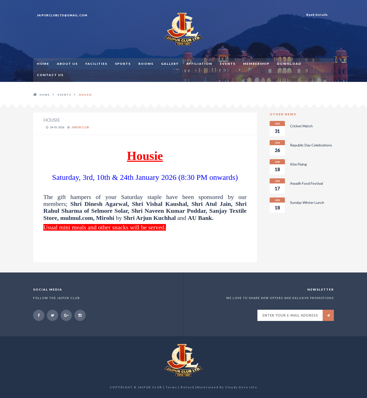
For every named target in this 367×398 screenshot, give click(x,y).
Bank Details (317, 14)
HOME (43, 64)
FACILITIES (96, 64)
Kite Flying (288, 167)
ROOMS (145, 64)
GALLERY (170, 64)
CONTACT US (50, 75)
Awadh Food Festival (296, 186)
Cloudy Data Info (241, 387)
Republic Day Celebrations (301, 147)
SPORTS (123, 64)
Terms (171, 387)
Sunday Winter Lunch (297, 205)
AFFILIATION (199, 64)
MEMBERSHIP (256, 64)
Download (289, 64)
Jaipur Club (80, 127)
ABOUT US (67, 64)
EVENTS (227, 64)
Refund (187, 387)
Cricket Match (291, 128)
